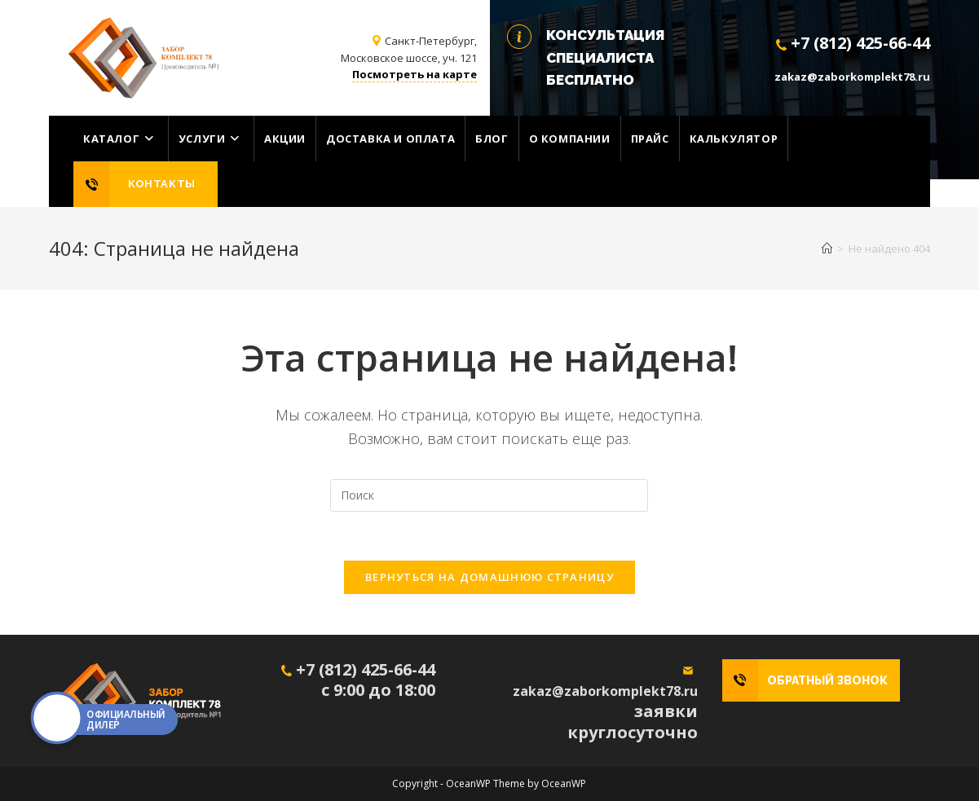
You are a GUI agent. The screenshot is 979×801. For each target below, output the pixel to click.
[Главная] (827, 248)
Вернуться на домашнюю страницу (489, 577)
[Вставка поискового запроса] (489, 495)
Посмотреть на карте (414, 74)
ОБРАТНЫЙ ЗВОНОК (827, 680)
